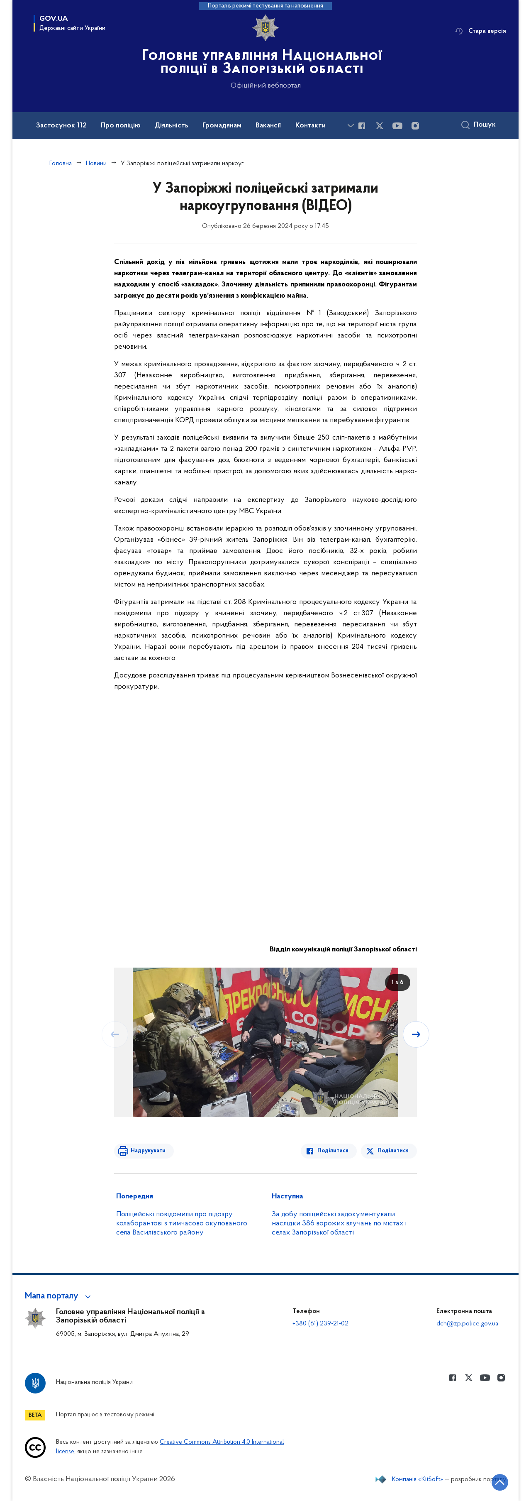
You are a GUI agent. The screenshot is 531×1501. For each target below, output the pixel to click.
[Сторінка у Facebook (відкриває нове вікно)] (362, 126)
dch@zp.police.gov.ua (467, 1323)
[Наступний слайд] (416, 1034)
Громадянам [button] (221, 126)
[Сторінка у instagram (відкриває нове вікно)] (415, 126)
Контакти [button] (310, 126)
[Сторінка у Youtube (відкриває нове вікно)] (397, 126)
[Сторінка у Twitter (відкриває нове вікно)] (380, 126)
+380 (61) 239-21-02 (320, 1323)
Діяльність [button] (171, 126)
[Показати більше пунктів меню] (350, 125)
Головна (60, 163)
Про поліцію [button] (121, 126)
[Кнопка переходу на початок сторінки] (500, 1482)
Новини (96, 163)
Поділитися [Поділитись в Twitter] (393, 1151)
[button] (59, 1296)
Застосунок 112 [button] (61, 126)
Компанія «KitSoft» (417, 1479)
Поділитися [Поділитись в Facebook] (332, 1151)
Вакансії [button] (268, 126)
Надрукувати (148, 1151)
